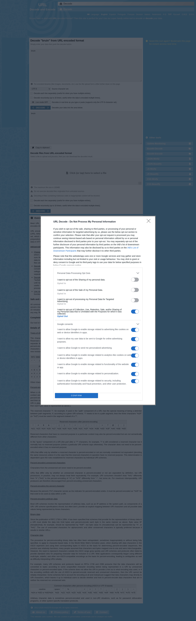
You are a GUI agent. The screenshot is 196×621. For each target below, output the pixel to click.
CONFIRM (76, 396)
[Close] (149, 222)
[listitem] (98, 273)
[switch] (135, 280)
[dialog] (98, 310)
